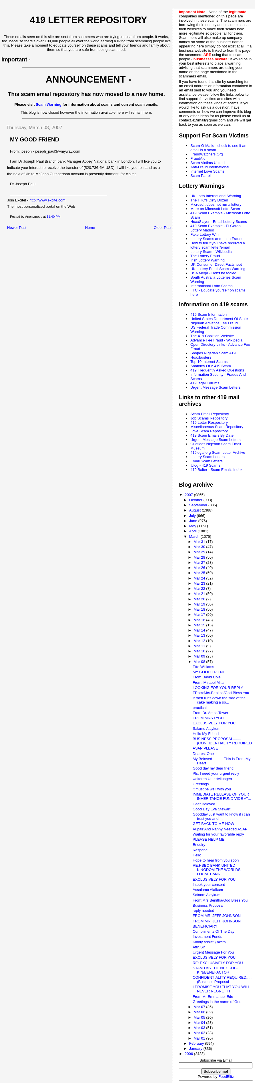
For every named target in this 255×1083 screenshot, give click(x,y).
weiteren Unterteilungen (212, 779)
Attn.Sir (199, 947)
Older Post (162, 227)
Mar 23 (200, 583)
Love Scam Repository (209, 431)
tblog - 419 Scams (205, 465)
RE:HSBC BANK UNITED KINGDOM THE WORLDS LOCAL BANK (216, 869)
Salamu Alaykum (206, 728)
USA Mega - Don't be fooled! (213, 273)
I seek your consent (209, 884)
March (195, 536)
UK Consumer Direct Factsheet (216, 264)
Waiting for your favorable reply (218, 834)
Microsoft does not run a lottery (215, 204)
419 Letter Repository (88, 20)
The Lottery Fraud (205, 256)
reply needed (203, 910)
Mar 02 (200, 1033)
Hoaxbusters (200, 357)
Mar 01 (200, 1038)
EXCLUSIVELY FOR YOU (214, 723)
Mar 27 (200, 562)
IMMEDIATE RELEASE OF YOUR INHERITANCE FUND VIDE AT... (222, 796)
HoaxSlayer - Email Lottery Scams (218, 221)
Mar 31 (200, 541)
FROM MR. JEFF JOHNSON (217, 916)
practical (199, 708)
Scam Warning (48, 104)
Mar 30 (200, 547)
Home (90, 227)
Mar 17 (200, 614)
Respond (200, 850)
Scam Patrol (200, 175)
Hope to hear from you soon (216, 860)
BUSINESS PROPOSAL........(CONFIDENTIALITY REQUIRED (222, 741)
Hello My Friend (206, 734)
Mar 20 (200, 599)
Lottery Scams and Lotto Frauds (216, 239)
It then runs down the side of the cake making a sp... (219, 700)
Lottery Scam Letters (207, 457)
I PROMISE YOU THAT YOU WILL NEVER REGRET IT (221, 989)
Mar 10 (200, 651)
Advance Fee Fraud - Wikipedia (216, 340)
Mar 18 (200, 609)
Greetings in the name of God (217, 1002)
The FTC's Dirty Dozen (209, 200)
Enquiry (199, 844)
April (193, 531)
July (193, 515)
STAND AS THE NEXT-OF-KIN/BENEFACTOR (215, 970)
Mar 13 (200, 635)
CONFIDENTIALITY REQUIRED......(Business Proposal (222, 979)
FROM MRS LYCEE (209, 718)
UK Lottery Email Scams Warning (217, 269)
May (193, 526)
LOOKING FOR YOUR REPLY (218, 688)
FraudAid (198, 158)
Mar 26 (200, 568)
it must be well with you (212, 789)
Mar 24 (200, 578)
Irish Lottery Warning (207, 260)
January (196, 1048)
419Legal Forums (204, 383)
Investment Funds (207, 936)
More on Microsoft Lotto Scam (215, 209)
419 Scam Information (208, 314)
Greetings (201, 784)
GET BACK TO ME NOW (213, 824)
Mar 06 (200, 1012)
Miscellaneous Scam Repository (216, 427)
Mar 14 (200, 630)
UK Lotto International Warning (215, 196)
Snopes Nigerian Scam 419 (213, 353)
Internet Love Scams (207, 171)
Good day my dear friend (213, 768)
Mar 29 (200, 552)
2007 (189, 495)
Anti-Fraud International (209, 167)
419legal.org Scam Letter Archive (217, 452)
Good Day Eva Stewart (211, 809)
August (195, 510)
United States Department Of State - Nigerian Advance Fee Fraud (220, 321)
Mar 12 (200, 641)
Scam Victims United (207, 163)
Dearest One (203, 754)
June (193, 521)
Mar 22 (200, 588)
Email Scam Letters (206, 461)
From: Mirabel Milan (209, 682)
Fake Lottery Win (204, 234)
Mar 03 (200, 1028)
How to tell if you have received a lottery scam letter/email (217, 245)
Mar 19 (200, 604)
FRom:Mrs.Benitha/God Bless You (221, 693)
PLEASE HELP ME (208, 839)
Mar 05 (200, 1017)
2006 (189, 1054)
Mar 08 (200, 662)
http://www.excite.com (47, 200)
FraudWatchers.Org (206, 154)
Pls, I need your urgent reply (216, 773)
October (196, 500)
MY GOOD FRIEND (209, 672)
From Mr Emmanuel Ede (213, 996)
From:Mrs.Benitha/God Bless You (220, 900)
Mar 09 (200, 656)
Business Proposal (208, 905)
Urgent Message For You (213, 952)
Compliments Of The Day (213, 931)
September (198, 505)
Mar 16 (200, 620)
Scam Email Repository (209, 414)
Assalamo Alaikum (208, 890)
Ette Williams (203, 667)
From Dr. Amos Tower (210, 713)
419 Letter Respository (209, 422)
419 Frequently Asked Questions (217, 370)
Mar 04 (200, 1022)
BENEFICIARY (205, 926)
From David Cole (207, 677)
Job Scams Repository (209, 418)
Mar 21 (200, 594)
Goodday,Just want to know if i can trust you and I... (221, 816)
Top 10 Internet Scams (209, 361)
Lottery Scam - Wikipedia (211, 251)
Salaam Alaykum (206, 895)
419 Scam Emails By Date (212, 435)
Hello (197, 855)
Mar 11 (200, 646)
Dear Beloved (204, 804)
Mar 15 (200, 625)
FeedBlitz (226, 1076)
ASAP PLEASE (205, 748)
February (197, 1043)
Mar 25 (200, 573)
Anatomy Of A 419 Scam (210, 366)
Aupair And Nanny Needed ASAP (220, 829)
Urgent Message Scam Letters (215, 387)
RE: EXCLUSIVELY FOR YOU (218, 963)
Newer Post (16, 227)
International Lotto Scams (211, 286)
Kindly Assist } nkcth (209, 942)
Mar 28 (200, 557)
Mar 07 (200, 1007)
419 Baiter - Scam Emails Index (216, 469)
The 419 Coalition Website (212, 336)
